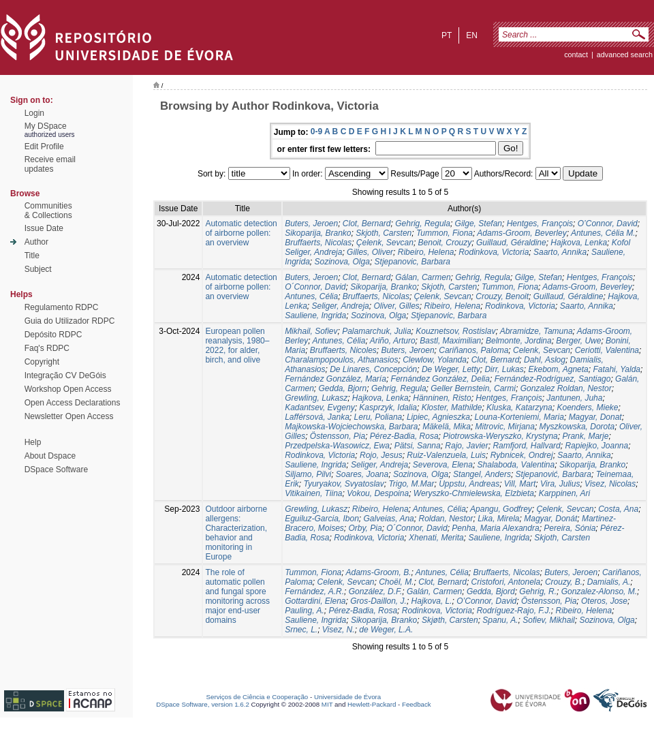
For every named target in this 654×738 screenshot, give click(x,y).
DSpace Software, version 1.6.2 (202, 704)
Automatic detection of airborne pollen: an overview (241, 233)
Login (34, 113)
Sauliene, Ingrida (315, 315)
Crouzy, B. (563, 582)
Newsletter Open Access (69, 416)
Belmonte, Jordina (519, 340)
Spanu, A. (500, 620)
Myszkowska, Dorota (577, 426)
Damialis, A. (609, 582)
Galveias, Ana (389, 518)
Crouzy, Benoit (502, 296)
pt (446, 35)
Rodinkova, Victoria (493, 252)
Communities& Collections (48, 210)
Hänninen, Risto (442, 398)
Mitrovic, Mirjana (505, 426)
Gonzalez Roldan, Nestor (566, 388)
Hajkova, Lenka (578, 242)
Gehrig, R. (538, 591)
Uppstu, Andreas (469, 484)
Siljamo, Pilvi (308, 474)
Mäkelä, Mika (446, 426)
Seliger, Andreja (340, 306)
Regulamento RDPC (62, 307)
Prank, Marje (585, 436)
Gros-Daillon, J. (378, 601)
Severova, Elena (443, 465)
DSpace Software (56, 469)
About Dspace (50, 456)
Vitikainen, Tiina (313, 493)
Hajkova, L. (431, 601)
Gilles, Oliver (370, 252)
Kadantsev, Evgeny (320, 407)
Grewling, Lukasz (316, 398)
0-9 (316, 131)
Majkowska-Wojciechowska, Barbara (351, 426)
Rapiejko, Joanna (596, 445)
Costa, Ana (618, 509)
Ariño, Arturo (393, 340)
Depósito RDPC (53, 334)
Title (32, 255)
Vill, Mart (519, 484)
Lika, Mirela (498, 518)
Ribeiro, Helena (426, 252)
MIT (327, 704)
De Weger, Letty (451, 369)
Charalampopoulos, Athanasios (341, 360)
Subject (38, 269)
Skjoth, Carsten (383, 233)
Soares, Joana (362, 474)
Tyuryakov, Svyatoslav (343, 484)
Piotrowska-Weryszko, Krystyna (500, 436)
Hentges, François (540, 223)
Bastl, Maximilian (450, 340)
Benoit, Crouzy (445, 242)
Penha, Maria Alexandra (495, 528)
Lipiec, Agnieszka (438, 417)
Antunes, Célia (311, 296)
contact (576, 54)
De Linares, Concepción (373, 369)
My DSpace (46, 126)
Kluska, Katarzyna (519, 407)
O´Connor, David (315, 287)
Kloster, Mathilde (452, 407)
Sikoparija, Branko (318, 233)
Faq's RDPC (47, 348)
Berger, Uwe (578, 340)
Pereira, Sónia (569, 528)
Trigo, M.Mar (411, 484)
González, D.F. (375, 591)
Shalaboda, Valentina (516, 465)
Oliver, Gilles (396, 306)
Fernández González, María (335, 379)
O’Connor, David (608, 223)
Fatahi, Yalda (616, 369)
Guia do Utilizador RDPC (70, 321)
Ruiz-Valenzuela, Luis (446, 455)
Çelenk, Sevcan (385, 242)
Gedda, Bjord (491, 591)
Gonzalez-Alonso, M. (599, 591)
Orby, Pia (365, 528)
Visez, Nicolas (610, 484)
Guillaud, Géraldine (511, 242)
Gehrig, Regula (422, 223)
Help (33, 442)
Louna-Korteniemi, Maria (519, 417)
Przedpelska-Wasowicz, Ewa (337, 445)
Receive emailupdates (50, 164)
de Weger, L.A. (386, 629)
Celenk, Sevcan (541, 350)
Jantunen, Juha (574, 398)
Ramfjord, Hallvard (526, 445)
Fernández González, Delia (440, 379)
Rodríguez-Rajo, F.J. (514, 610)
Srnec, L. (301, 629)
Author (36, 242)
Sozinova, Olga (342, 261)
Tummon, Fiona (444, 233)
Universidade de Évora (347, 697)
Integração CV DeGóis (65, 375)
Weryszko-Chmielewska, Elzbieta (474, 493)
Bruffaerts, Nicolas (318, 242)
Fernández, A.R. (314, 591)
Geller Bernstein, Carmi (473, 388)
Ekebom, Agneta (558, 369)
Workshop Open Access (68, 389)
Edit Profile (44, 146)
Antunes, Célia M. (603, 233)
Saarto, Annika (560, 252)
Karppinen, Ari (565, 493)
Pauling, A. (304, 610)
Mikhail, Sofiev (311, 331)
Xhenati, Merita (436, 537)
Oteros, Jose (604, 601)
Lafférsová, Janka (317, 417)
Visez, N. (338, 629)
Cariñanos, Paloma (473, 350)
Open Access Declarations (73, 403)
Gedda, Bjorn (342, 388)
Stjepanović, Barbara (553, 474)
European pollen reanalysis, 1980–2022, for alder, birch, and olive (237, 345)
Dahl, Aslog (544, 360)
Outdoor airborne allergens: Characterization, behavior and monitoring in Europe (236, 533)
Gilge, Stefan (478, 223)
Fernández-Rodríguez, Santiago (553, 379)
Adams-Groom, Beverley (521, 233)
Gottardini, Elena (315, 601)
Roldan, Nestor (445, 518)
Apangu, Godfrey (501, 509)
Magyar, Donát (550, 518)
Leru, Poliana (378, 417)
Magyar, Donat (595, 417)
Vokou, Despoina (378, 493)
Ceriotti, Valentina (607, 350)
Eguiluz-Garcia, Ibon (322, 518)
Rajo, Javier (466, 445)
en (472, 35)
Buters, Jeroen (311, 223)
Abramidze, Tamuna (536, 331)
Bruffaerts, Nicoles (343, 350)
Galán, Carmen (434, 591)
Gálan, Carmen (422, 277)
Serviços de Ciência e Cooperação (257, 697)
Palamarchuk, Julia (376, 331)
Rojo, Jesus (381, 455)
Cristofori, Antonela (506, 582)
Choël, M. (396, 582)
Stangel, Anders (482, 474)
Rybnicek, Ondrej (521, 455)
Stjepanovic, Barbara (412, 261)
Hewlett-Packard (371, 704)
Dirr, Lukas (503, 369)
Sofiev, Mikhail (548, 620)
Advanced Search (625, 54)
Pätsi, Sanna (417, 445)
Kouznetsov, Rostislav (455, 331)
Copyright (42, 362)
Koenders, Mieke (587, 407)
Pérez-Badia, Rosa (404, 436)
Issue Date (44, 228)
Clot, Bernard (367, 223)
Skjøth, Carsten (450, 620)
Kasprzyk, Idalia (388, 407)
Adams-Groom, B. (378, 572)
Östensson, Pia (337, 436)
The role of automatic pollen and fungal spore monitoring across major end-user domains (237, 596)
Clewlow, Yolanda (435, 360)
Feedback (416, 704)
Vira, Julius (560, 484)
